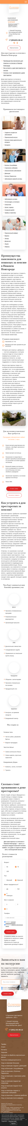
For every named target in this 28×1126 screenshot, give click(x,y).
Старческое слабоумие (11, 168)
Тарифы (3, 1044)
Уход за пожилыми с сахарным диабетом (14, 1095)
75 (18, 867)
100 (7, 871)
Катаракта (7, 145)
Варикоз (7, 235)
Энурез (7, 244)
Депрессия (8, 241)
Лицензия (4, 1052)
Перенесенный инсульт (11, 137)
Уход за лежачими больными (10, 1063)
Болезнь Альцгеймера (11, 165)
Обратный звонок (14, 47)
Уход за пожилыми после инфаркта (12, 1098)
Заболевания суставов (11, 199)
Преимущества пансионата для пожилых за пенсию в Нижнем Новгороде (13, 63)
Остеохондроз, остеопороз (12, 201)
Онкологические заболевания (13, 170)
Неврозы (7, 246)
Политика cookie (12, 1121)
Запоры (7, 238)
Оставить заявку (14, 488)
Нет (18, 889)
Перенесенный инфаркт (11, 233)
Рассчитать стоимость (14, 495)
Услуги (3, 1047)
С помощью (9, 894)
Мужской (20, 880)
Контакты (4, 1049)
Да (7, 889)
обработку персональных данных (15, 989)
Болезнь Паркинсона (10, 176)
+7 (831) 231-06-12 (16, 1030)
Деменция (7, 173)
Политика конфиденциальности (11, 1060)
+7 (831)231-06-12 (16, 40)
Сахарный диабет (9, 210)
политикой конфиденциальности (15, 987)
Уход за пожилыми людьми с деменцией (13, 1066)
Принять (13, 1123)
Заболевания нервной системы (13, 179)
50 (7, 867)
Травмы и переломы (10, 212)
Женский (9, 880)
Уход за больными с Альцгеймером (12, 1068)
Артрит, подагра (9, 207)
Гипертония (8, 204)
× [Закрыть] (26, 1119)
